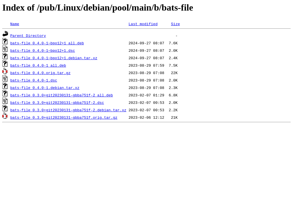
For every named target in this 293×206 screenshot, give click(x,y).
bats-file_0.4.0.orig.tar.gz (40, 72)
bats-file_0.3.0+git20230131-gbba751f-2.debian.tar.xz (68, 109)
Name (14, 23)
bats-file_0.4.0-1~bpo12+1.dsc (42, 50)
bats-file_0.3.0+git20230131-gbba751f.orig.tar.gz (63, 117)
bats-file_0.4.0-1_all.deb (38, 65)
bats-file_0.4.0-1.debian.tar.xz (45, 87)
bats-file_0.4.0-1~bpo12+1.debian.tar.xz (53, 57)
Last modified (142, 23)
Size (175, 23)
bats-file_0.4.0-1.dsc (33, 80)
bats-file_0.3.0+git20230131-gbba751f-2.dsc (57, 102)
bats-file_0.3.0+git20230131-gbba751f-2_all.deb (61, 95)
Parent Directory (28, 35)
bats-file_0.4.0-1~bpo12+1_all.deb (47, 42)
